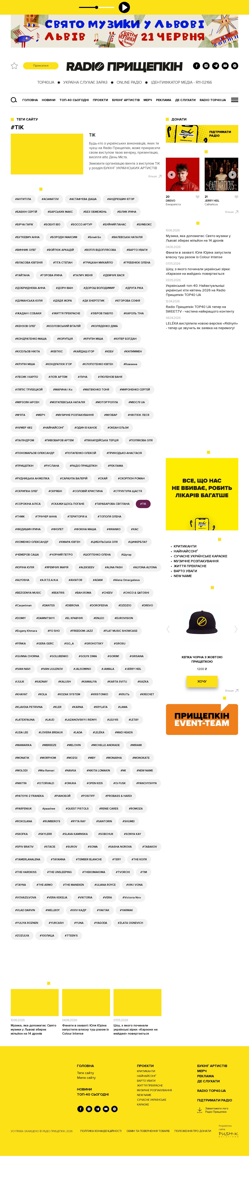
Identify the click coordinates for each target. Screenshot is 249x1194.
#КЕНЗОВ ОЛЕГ (25, 326)
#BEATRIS (58, 593)
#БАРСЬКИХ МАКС (60, 212)
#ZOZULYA (22, 935)
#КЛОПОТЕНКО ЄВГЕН (97, 364)
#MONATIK (22, 758)
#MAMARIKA (23, 745)
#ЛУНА (82, 377)
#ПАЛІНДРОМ (24, 440)
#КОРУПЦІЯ (65, 339)
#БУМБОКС (144, 224)
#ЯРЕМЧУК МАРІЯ (56, 567)
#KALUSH (64, 681)
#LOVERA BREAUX (51, 732)
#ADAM (98, 580)
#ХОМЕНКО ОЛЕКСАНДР (31, 542)
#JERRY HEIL (133, 669)
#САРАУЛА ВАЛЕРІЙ (73, 478)
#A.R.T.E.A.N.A (49, 580)
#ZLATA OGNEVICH (130, 923)
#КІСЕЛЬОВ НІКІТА (27, 351)
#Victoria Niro (132, 897)
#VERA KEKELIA (57, 897)
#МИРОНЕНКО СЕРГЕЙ (135, 389)
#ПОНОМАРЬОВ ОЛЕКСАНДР (34, 453)
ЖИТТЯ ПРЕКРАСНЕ (190, 566)
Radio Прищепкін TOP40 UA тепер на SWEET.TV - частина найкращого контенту (200, 309)
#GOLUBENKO (59, 656)
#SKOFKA (21, 834)
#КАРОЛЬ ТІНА (134, 313)
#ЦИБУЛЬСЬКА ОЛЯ (104, 542)
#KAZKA (143, 681)
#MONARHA (114, 758)
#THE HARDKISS (26, 872)
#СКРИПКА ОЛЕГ (26, 491)
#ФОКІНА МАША (85, 529)
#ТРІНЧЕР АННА (46, 516)
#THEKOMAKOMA (93, 872)
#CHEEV (107, 593)
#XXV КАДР (78, 910)
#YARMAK (126, 910)
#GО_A (69, 643)
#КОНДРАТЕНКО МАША (31, 339)
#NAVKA (70, 770)
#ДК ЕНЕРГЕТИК (93, 300)
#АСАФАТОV (50, 199)
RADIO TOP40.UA (213, 100)
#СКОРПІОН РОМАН (131, 478)
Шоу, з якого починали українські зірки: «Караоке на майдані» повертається (136, 1029)
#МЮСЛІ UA (137, 402)
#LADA (77, 732)
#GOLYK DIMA (88, 656)
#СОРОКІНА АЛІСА (28, 504)
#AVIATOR (75, 580)
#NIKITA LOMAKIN (98, 770)
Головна (30, 100)
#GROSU (119, 643)
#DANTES (48, 605)
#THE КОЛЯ (139, 859)
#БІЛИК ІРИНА (126, 212)
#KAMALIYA (89, 681)
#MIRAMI (136, 745)
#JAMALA (108, 669)
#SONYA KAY (132, 834)
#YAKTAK (103, 910)
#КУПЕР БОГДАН (125, 339)
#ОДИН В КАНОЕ (86, 427)
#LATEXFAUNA (25, 720)
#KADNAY (41, 681)
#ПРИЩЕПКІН (24, 466)
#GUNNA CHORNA (27, 656)
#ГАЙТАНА (22, 275)
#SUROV (71, 846)
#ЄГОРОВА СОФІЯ (127, 300)
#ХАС (134, 529)
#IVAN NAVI (22, 669)
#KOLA (42, 694)
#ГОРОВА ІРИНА (51, 275)
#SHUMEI (129, 821)
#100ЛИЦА (47, 935)
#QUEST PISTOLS (77, 808)
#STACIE (49, 846)
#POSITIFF (88, 796)
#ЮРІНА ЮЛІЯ (24, 567)
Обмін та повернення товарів (148, 1131)
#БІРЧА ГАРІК (24, 224)
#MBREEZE (49, 745)
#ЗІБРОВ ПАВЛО (102, 313)
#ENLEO (99, 618)
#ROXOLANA (23, 821)
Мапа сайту (86, 1078)
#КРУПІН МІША (93, 339)
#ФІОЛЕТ (57, 529)
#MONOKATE (141, 758)
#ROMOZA (136, 808)
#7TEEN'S (71, 935)
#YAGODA (100, 923)
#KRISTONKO (99, 694)
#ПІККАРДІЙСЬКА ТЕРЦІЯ (101, 440)
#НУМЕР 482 (23, 427)
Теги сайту (27, 119)
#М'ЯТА (20, 415)
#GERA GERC (45, 643)
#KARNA (77, 707)
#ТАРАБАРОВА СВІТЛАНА (112, 504)
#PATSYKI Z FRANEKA (29, 796)
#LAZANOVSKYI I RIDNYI (81, 720)
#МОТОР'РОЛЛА (107, 402)
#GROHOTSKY (93, 643)
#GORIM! (113, 656)
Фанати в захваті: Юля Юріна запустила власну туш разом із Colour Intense (85, 1029)
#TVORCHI (123, 872)
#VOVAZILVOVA (25, 897)
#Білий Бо (94, 237)
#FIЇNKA (20, 643)
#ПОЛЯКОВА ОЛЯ (141, 440)
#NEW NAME (145, 770)
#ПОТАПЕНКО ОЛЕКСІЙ (80, 453)
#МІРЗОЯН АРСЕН (27, 402)
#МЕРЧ (40, 415)
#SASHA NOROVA (120, 846)
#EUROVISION (124, 618)
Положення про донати (193, 1131)
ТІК (92, 135)
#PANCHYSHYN (146, 783)
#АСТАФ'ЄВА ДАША (83, 199)
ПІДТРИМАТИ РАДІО (214, 1100)
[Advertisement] (96, 966)
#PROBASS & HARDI (118, 796)
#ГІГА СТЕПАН (62, 262)
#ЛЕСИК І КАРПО (26, 377)
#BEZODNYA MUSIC (28, 593)
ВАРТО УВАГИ (185, 571)
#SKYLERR (45, 834)
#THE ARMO (44, 885)
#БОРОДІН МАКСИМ (63, 237)
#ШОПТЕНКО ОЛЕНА (97, 554)
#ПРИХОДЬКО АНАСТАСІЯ (124, 453)
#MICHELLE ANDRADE (105, 745)
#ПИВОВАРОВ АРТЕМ (59, 440)
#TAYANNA (58, 859)
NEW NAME (183, 576)
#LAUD (49, 720)
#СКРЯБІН (55, 491)
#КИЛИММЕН (133, 351)
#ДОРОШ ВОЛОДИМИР (99, 288)
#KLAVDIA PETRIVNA (29, 707)
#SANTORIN (104, 821)
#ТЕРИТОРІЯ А (77, 516)
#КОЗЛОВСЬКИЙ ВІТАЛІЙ (63, 326)
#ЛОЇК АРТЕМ (58, 377)
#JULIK (19, 681)
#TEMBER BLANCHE (89, 859)
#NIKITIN (20, 783)
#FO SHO (54, 631)
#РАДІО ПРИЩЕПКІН (83, 466)
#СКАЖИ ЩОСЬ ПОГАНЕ (67, 504)
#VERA (107, 897)
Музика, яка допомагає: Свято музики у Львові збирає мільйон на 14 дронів (33, 1029)
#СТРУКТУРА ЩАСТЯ (127, 491)
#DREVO (147, 605)
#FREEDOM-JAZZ (81, 631)
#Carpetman (23, 605)
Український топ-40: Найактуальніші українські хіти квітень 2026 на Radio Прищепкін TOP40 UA (196, 290)
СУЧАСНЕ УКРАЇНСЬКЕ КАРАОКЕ (200, 556)
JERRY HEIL (212, 200)
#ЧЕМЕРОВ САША (27, 554)
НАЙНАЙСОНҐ (186, 551)
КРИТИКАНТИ (185, 546)
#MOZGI (72, 758)
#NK (123, 770)
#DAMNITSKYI (45, 618)
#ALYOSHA (22, 580)
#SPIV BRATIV (24, 846)
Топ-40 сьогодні (74, 100)
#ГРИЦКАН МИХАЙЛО (98, 262)
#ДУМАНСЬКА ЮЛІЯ (29, 300)
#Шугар (126, 554)
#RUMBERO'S (51, 821)
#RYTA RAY (78, 821)
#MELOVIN (74, 745)
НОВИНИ (84, 1089)
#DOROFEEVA (99, 605)
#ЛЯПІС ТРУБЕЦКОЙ (29, 389)
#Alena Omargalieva (126, 580)
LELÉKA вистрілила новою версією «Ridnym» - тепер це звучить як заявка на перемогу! (202, 325)
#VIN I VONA (134, 885)
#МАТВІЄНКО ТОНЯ (96, 389)
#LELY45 (112, 720)
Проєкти (145, 1066)
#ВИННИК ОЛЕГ (25, 250)
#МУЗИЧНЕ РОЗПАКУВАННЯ (75, 415)
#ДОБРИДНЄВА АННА (30, 288)
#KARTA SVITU (117, 681)
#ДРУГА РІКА (134, 288)
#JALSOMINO (82, 669)
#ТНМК (20, 516)
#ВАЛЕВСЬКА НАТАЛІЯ (127, 237)
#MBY (92, 758)
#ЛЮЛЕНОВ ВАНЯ (110, 377)
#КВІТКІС (57, 351)
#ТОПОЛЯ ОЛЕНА (109, 516)
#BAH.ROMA (83, 593)
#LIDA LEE (21, 732)
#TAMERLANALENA (27, 859)
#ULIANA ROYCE (105, 885)
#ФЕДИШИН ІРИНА (28, 529)
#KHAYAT (21, 694)
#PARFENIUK (23, 808)
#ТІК (143, 504)
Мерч (148, 100)
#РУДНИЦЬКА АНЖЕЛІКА (32, 478)
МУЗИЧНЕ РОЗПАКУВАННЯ (196, 561)
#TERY (116, 859)
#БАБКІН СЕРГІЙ (26, 212)
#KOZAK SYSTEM (69, 694)
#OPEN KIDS (95, 783)
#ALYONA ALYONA (145, 567)
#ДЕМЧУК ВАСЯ (113, 275)
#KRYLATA (101, 707)
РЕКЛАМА (163, 100)
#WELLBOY (53, 910)
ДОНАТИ (178, 119)
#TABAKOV (149, 846)
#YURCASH (56, 923)
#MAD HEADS (124, 732)
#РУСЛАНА (51, 466)
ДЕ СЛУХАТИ (185, 100)
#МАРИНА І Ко (62, 389)
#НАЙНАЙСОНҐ (53, 427)
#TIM (143, 872)
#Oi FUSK (119, 783)
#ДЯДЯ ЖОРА (62, 300)
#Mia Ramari (46, 770)
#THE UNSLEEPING (59, 872)
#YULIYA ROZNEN (26, 923)
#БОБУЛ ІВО (52, 224)
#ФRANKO (113, 529)
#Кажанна (130, 364)
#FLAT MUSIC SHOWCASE (120, 631)
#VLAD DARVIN (25, 910)
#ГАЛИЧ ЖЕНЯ (83, 275)
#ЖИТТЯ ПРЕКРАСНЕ (66, 313)
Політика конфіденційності (100, 1131)
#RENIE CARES (108, 808)
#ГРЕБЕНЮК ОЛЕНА (136, 262)
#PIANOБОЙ (62, 796)
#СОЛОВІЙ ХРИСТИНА (88, 491)
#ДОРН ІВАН (64, 288)
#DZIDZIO (124, 605)
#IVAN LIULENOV (52, 669)
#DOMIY (20, 618)
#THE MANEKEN (73, 885)
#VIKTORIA (85, 897)
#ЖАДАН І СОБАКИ (28, 313)
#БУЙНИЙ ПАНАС (114, 224)
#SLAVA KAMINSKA (75, 834)
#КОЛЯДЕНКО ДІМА (104, 326)
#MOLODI (21, 770)
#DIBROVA (72, 605)
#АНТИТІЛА (23, 199)
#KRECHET (147, 694)
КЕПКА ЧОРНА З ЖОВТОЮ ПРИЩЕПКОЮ (202, 659)
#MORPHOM (48, 758)
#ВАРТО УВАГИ (137, 250)
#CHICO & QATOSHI (136, 593)
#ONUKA (70, 783)
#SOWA (93, 846)
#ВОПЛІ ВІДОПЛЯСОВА (100, 250)
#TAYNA (20, 885)
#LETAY (134, 720)
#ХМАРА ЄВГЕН (69, 542)
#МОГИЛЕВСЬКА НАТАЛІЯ (67, 402)
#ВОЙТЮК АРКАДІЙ (60, 250)
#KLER (57, 707)
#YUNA (79, 923)
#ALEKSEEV (86, 567)
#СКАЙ (102, 478)
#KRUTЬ (124, 694)
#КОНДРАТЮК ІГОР (59, 364)
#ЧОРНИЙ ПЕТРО (61, 554)
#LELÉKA (98, 732)
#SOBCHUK (105, 834)
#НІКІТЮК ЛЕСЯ (138, 415)
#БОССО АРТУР (81, 224)
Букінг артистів (126, 100)
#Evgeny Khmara (26, 631)
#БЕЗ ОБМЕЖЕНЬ (95, 212)
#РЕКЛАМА (115, 466)
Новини (48, 100)
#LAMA (123, 707)
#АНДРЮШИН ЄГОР (120, 199)
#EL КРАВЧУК (74, 618)
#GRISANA (137, 656)
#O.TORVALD (45, 783)
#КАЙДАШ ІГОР (83, 351)
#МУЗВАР (110, 415)
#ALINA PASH (114, 567)
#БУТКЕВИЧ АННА (27, 237)
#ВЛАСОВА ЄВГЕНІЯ (29, 262)
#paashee (48, 808)
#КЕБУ (109, 351)
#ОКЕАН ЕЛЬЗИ (118, 427)
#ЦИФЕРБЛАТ (137, 542)
